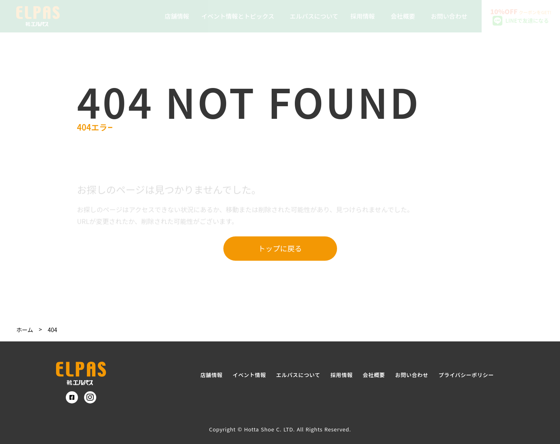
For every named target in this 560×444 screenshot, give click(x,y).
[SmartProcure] (81, 373)
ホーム (24, 329)
